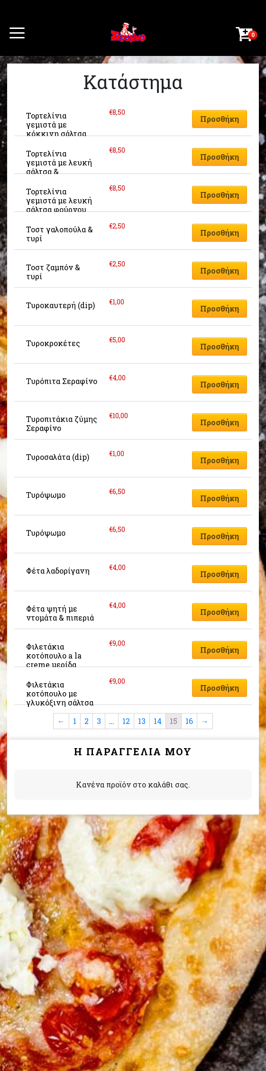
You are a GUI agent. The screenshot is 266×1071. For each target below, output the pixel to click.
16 (189, 721)
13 (142, 721)
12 (126, 721)
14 (158, 721)
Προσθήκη (219, 119)
